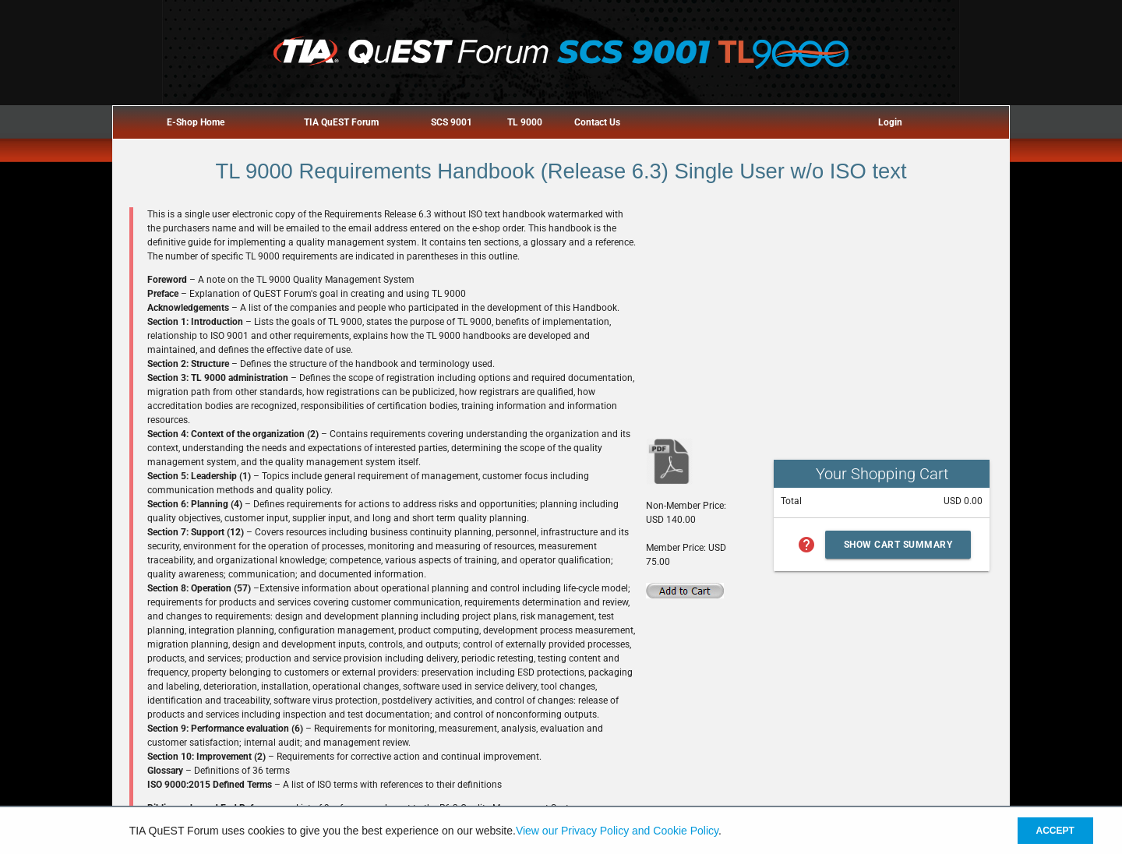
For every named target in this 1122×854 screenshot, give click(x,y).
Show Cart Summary (898, 544)
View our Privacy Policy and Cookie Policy (617, 830)
